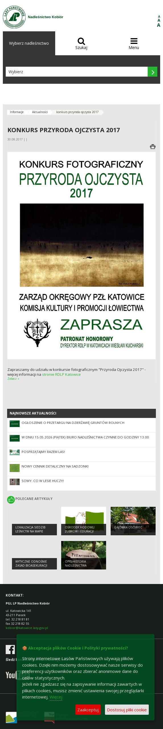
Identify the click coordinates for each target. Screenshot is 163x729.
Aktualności (40, 112)
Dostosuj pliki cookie (127, 709)
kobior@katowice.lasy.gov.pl (27, 628)
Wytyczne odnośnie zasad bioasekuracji (31, 563)
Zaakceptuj (88, 709)
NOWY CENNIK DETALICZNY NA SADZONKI (55, 466)
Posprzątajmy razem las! (43, 452)
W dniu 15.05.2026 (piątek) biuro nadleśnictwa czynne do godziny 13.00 (85, 437)
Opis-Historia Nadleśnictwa (75, 563)
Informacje (17, 112)
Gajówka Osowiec (128, 527)
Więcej (55, 697)
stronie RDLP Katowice (61, 374)
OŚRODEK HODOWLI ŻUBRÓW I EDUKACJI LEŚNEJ (79, 531)
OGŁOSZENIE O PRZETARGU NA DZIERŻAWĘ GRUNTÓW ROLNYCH (73, 422)
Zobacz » (13, 379)
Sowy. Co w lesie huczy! (43, 481)
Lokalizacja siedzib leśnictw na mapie (30, 529)
